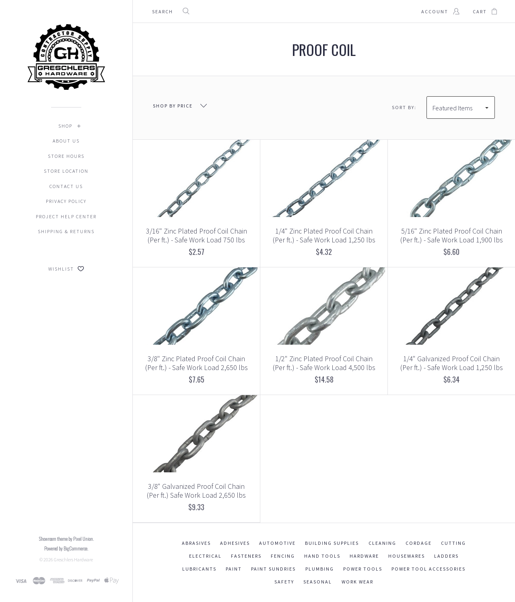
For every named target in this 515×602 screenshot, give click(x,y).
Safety (284, 582)
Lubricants (199, 569)
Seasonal (317, 582)
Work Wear (357, 582)
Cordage (419, 543)
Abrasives (196, 543)
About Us (66, 141)
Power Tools (362, 569)
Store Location (66, 171)
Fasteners (246, 556)
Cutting (453, 543)
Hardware (364, 556)
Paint (234, 569)
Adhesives (235, 543)
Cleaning (382, 543)
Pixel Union (83, 538)
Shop (65, 126)
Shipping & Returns (66, 231)
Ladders (446, 556)
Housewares (406, 556)
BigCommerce (75, 548)
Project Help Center (66, 216)
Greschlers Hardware (73, 559)
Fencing (283, 556)
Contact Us (66, 186)
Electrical (205, 556)
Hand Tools (322, 556)
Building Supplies (332, 543)
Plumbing (319, 569)
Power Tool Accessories (428, 569)
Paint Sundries (273, 569)
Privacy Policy (66, 201)
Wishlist (66, 269)
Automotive (277, 543)
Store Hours (66, 156)
